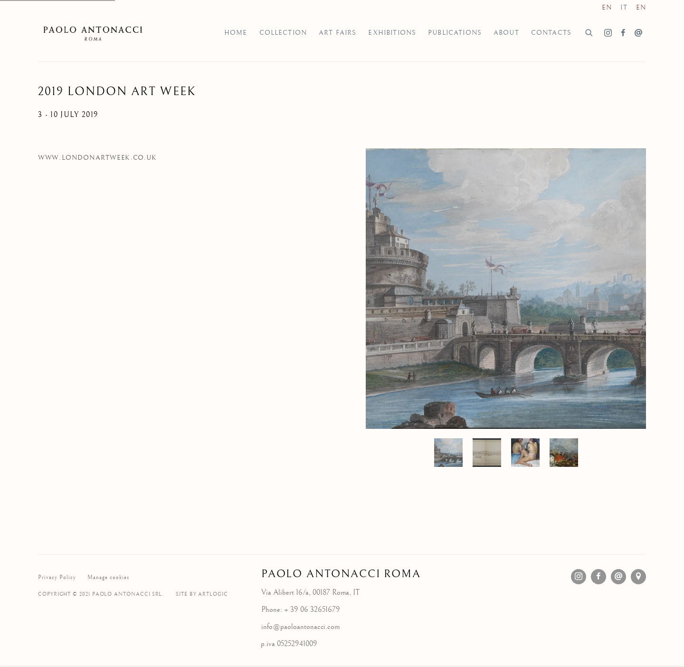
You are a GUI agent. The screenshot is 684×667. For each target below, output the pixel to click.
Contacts (551, 33)
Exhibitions (392, 33)
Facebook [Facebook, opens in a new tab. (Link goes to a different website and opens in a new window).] (623, 33)
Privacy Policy (57, 577)
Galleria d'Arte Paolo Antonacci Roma (95, 32)
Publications (455, 33)
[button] (448, 452)
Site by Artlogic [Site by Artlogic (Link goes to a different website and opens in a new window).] (202, 594)
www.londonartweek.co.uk (97, 158)
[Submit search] (589, 31)
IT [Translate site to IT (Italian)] (623, 7)
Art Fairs (337, 33)
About (506, 33)
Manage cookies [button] (108, 577)
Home (235, 33)
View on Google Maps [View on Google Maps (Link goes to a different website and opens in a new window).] (638, 576)
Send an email (638, 33)
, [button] (487, 452)
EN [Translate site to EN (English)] (607, 7)
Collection (283, 33)
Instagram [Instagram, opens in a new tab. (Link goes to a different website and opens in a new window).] (608, 33)
